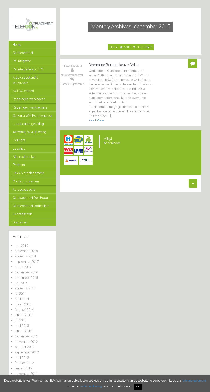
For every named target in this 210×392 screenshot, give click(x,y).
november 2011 (26, 374)
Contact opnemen (26, 181)
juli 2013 (20, 320)
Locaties (19, 148)
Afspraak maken (24, 157)
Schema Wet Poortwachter (32, 116)
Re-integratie (22, 61)
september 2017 (27, 262)
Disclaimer (20, 222)
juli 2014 (20, 294)
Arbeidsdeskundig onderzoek (25, 80)
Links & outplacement (28, 173)
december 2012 (26, 336)
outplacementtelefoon (72, 75)
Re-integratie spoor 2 (28, 69)
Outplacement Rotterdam (31, 206)
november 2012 (26, 342)
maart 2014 (23, 304)
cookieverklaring (91, 386)
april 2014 (22, 299)
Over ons (19, 140)
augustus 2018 (25, 256)
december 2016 (26, 272)
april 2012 (22, 358)
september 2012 (27, 352)
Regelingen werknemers (30, 107)
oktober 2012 (24, 347)
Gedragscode (23, 214)
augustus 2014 (25, 288)
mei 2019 (21, 246)
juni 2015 (21, 283)
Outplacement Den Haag (30, 198)
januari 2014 (23, 315)
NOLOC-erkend (23, 91)
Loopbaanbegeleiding (28, 124)
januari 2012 (23, 368)
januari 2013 (23, 331)
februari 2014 (24, 310)
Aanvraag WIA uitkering (29, 132)
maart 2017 (23, 267)
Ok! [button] (138, 386)
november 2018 (26, 251)
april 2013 (22, 326)
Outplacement (23, 53)
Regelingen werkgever (29, 99)
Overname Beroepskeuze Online (114, 65)
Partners (19, 165)
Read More (96, 120)
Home (17, 45)
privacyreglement (194, 380)
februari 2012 (24, 363)
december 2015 (26, 278)
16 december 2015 (72, 65)
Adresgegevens (24, 189)
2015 (127, 47)
